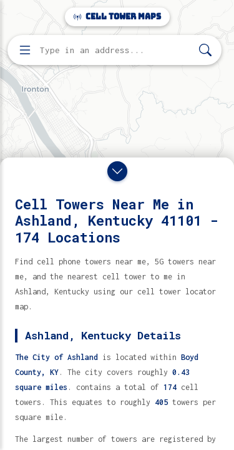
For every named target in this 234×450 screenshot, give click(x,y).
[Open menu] (25, 50)
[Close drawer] (117, 171)
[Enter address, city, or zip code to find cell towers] (116, 50)
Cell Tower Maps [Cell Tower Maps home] (117, 16)
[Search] (205, 50)
